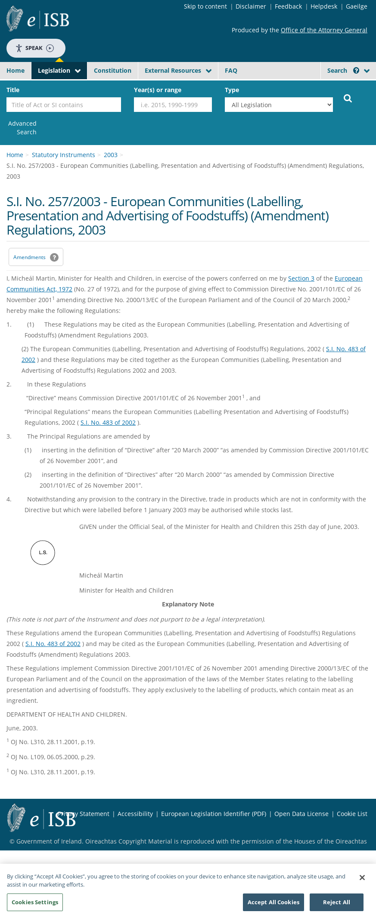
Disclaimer (251, 6)
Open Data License (301, 814)
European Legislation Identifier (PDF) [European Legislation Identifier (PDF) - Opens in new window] (213, 814)
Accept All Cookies (273, 905)
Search (343, 70)
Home (15, 70)
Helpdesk (324, 6)
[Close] (362, 880)
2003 (111, 155)
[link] (21, 128)
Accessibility (135, 814)
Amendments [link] (29, 257)
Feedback (288, 6)
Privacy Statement (83, 814)
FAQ (231, 70)
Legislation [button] (54, 70)
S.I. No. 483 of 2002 (108, 422)
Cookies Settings (35, 905)
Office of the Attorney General (324, 30)
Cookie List (352, 814)
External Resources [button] (173, 70)
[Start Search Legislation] (348, 98)
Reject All (336, 905)
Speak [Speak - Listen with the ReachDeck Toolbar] (34, 48)
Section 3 (301, 278)
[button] (356, 70)
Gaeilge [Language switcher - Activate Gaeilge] (356, 6)
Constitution (112, 70)
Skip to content (205, 6)
